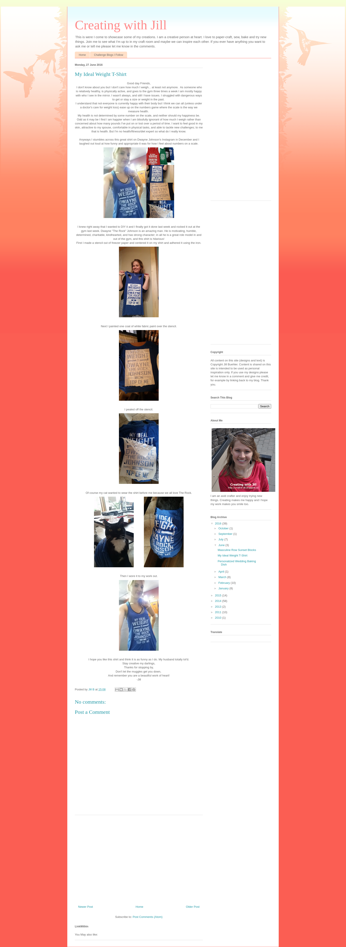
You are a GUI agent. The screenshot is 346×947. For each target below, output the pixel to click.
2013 (218, 606)
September (225, 534)
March (222, 577)
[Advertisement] (139, 858)
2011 (218, 612)
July (221, 539)
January (223, 588)
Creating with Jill (121, 25)
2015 (218, 595)
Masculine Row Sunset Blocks (237, 550)
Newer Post (85, 906)
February (224, 582)
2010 (218, 617)
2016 (218, 523)
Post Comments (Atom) (147, 917)
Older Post (192, 906)
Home (82, 54)
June (222, 545)
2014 (218, 601)
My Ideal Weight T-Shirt (232, 555)
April (221, 571)
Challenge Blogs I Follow (108, 54)
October (223, 528)
